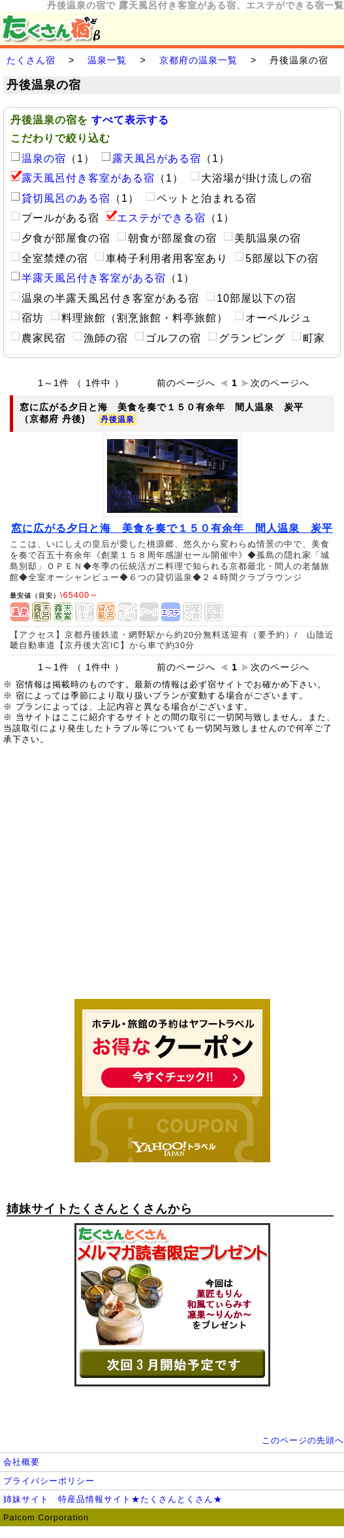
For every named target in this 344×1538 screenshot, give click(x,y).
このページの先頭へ (303, 1440)
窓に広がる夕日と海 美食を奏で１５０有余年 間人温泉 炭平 (172, 528)
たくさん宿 (31, 60)
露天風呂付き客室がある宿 (82, 178)
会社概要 (21, 1462)
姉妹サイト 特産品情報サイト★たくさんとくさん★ (113, 1499)
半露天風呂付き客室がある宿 (88, 278)
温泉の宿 (38, 158)
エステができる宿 (156, 217)
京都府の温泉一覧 (198, 60)
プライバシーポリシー (49, 1481)
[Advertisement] (172, 879)
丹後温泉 (117, 419)
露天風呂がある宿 (151, 158)
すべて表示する (130, 119)
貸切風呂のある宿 (60, 198)
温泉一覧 (107, 60)
